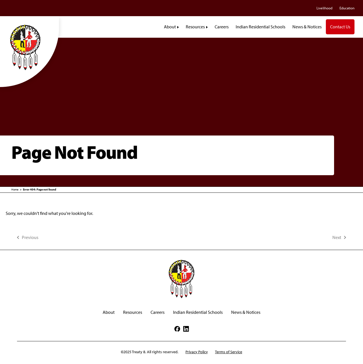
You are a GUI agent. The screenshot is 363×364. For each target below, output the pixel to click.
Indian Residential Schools (198, 312)
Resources (132, 312)
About (109, 312)
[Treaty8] (29, 47)
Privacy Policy (196, 352)
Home (14, 189)
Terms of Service (228, 352)
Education (346, 8)
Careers (157, 312)
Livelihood (324, 8)
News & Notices (245, 312)
